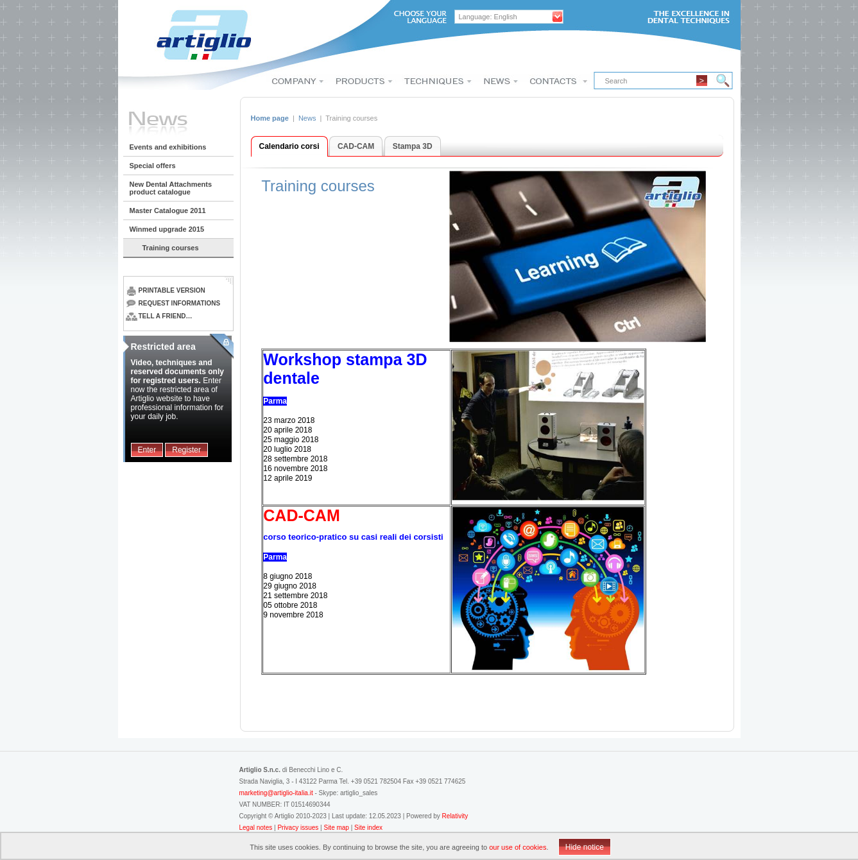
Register (186, 449)
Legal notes (257, 827)
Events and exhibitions (168, 147)
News (307, 118)
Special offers (153, 165)
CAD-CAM (356, 146)
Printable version (165, 290)
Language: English (488, 17)
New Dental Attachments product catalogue (171, 188)
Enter (147, 449)
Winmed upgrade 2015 (167, 229)
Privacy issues (298, 827)
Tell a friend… (159, 316)
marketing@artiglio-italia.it (276, 792)
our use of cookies (517, 847)
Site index (368, 827)
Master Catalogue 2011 (168, 210)
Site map (335, 827)
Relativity (455, 816)
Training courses (170, 248)
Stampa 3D (413, 146)
